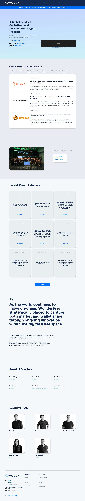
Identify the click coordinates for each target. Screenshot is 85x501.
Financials (41, 482)
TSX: (8, 480)
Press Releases (43, 477)
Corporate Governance (42, 486)
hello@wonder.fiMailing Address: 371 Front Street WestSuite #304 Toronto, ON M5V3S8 (14, 487)
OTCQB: (9, 482)
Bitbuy (27, 477)
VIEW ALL (42, 284)
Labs (26, 482)
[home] (12, 2)
